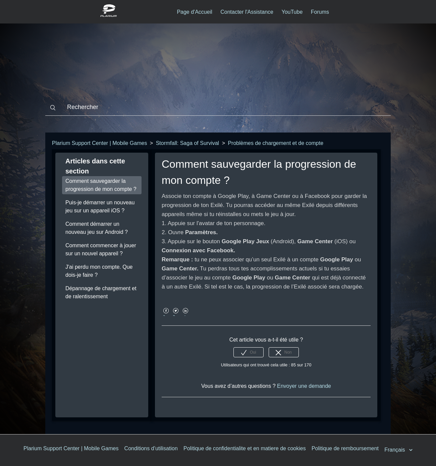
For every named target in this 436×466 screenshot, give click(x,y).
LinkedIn (185, 315)
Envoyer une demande (304, 386)
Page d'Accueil (194, 12)
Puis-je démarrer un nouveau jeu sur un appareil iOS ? (99, 206)
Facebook (166, 315)
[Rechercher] (218, 107)
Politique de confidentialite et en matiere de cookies (244, 448)
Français (395, 450)
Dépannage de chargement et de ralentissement (101, 292)
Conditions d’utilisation (151, 448)
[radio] (248, 352)
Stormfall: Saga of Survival (187, 143)
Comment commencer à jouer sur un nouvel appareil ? (100, 249)
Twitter (175, 315)
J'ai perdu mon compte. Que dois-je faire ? (99, 271)
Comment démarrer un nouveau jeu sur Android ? (96, 228)
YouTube (292, 12)
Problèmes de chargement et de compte (275, 143)
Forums (320, 12)
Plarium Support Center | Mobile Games (99, 143)
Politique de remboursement (345, 448)
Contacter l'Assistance (246, 12)
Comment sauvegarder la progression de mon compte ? (101, 185)
